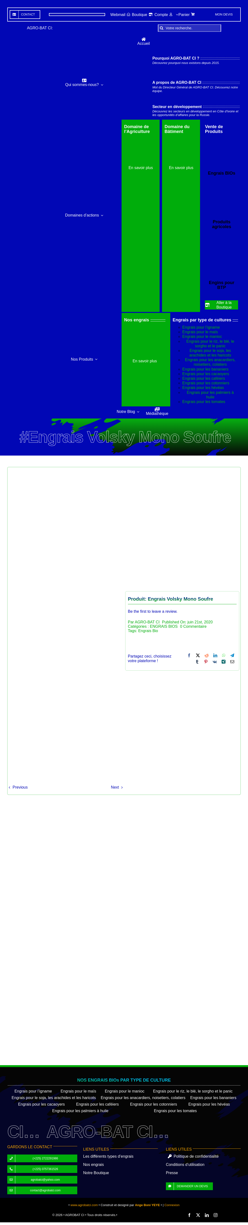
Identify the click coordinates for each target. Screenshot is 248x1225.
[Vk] (214, 662)
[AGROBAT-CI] (25, 221)
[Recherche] (161, 28)
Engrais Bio (148, 631)
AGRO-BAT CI (147, 622)
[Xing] (223, 662)
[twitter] (198, 1215)
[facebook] (189, 1215)
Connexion (171, 1205)
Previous (20, 787)
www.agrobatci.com (84, 1205)
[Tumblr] (197, 662)
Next (115, 787)
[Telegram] (232, 655)
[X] (198, 655)
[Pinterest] (206, 662)
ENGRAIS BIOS (164, 626)
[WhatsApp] (224, 655)
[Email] (232, 662)
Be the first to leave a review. (153, 611)
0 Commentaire (193, 626)
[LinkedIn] (215, 655)
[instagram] (215, 1215)
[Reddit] (206, 655)
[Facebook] (189, 655)
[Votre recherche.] (189, 28)
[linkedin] (207, 1215)
